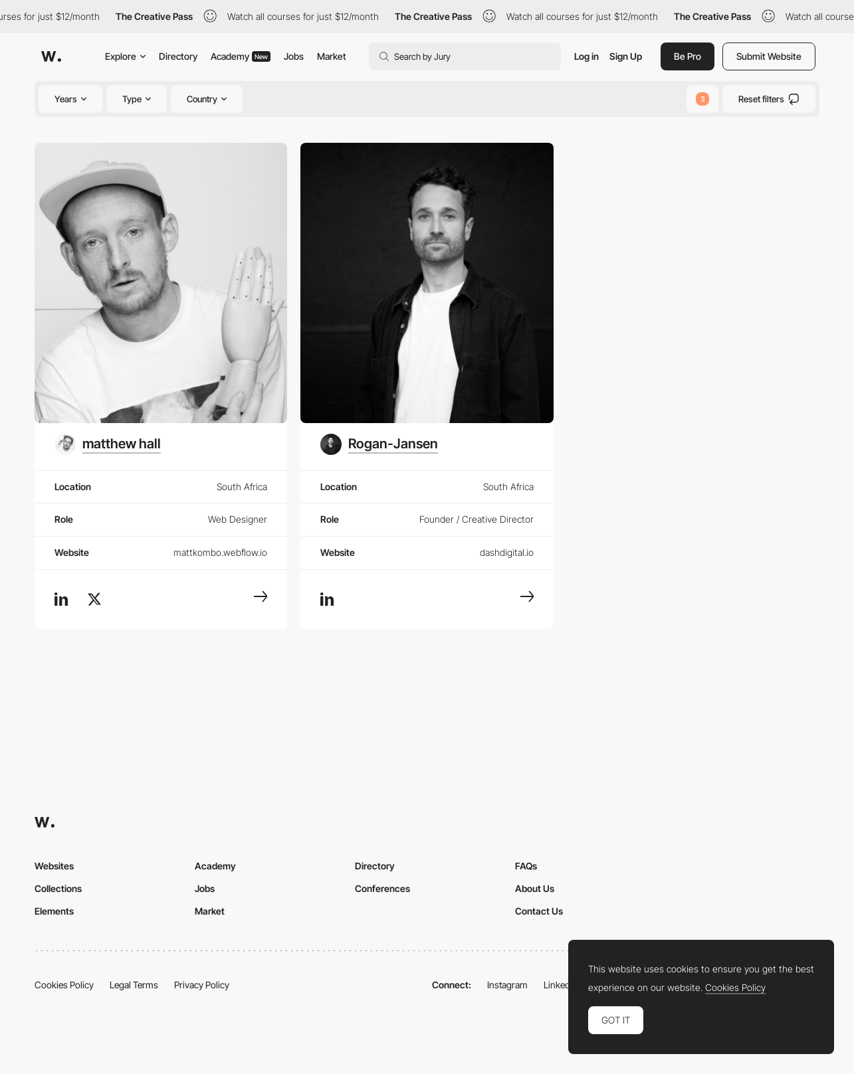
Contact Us (539, 911)
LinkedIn (561, 984)
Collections (58, 888)
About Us (534, 888)
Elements (54, 911)
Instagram (507, 984)
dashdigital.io (507, 552)
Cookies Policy (64, 984)
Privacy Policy (201, 984)
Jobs (294, 56)
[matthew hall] (107, 444)
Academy (240, 56)
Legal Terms (134, 984)
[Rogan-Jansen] (379, 444)
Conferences (382, 888)
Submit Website (768, 56)
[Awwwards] (51, 56)
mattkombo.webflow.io (220, 552)
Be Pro (687, 56)
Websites (54, 865)
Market (331, 56)
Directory (178, 56)
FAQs (526, 865)
